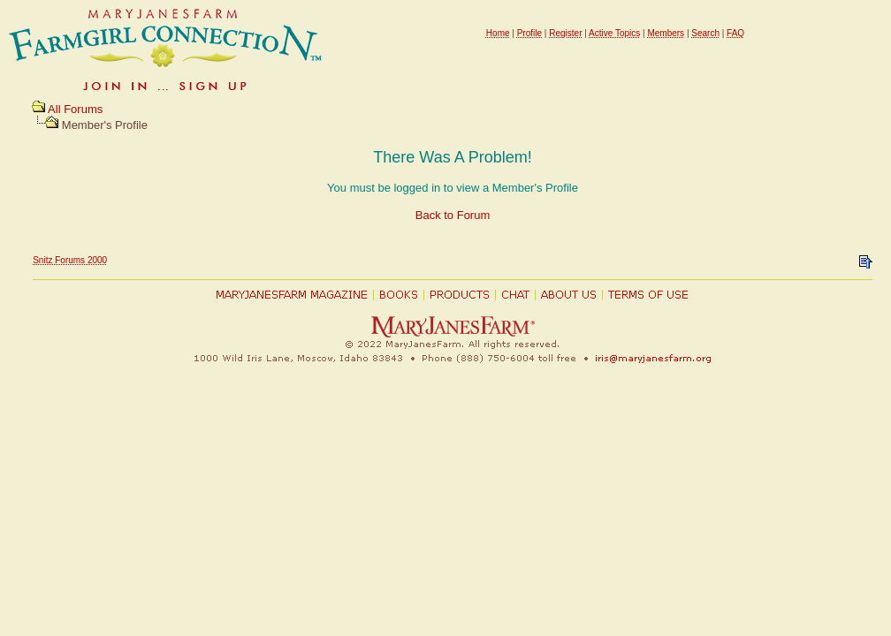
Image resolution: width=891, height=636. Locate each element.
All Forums (75, 109)
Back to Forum (453, 215)
